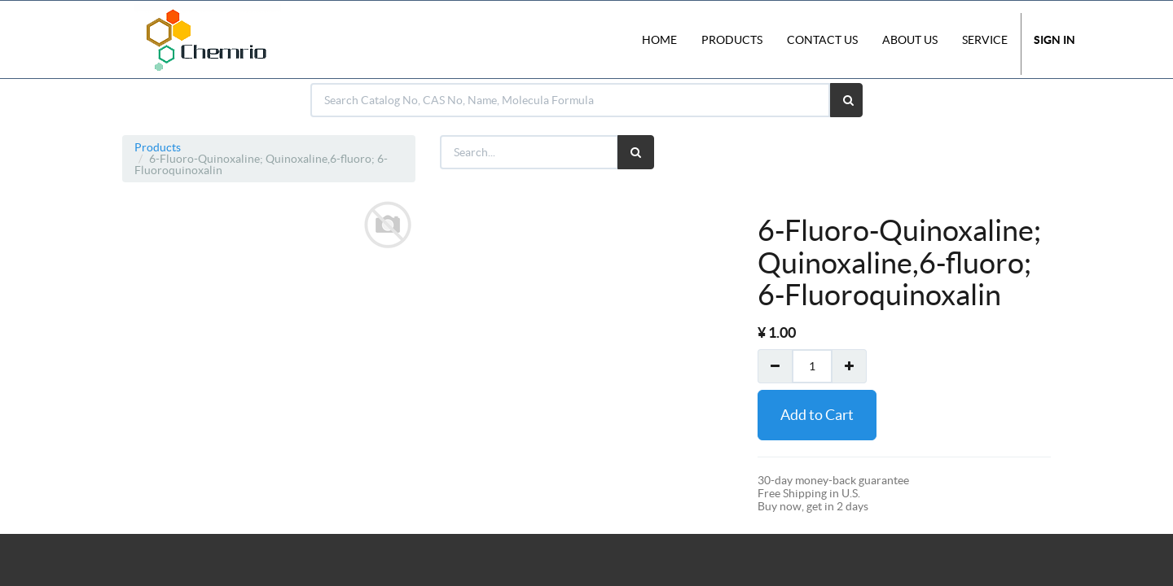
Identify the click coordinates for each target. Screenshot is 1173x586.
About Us (910, 39)
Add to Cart (817, 414)
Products (157, 147)
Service (985, 39)
